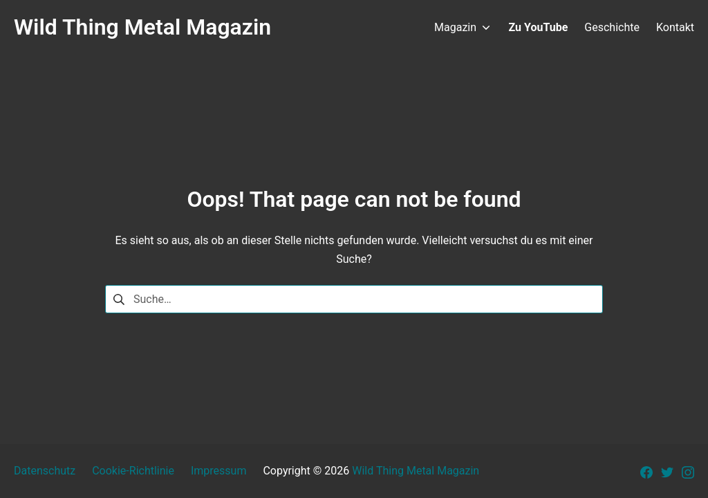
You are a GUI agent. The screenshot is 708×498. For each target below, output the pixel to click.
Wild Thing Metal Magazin (415, 470)
